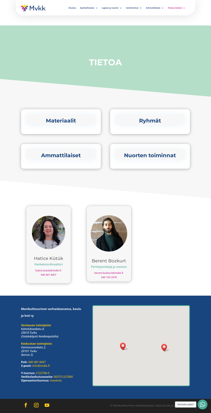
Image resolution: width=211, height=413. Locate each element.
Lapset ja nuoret (110, 8)
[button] (165, 347)
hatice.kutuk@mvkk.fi (48, 270)
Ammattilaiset (153, 8)
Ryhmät (150, 120)
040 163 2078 (109, 277)
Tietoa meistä (175, 8)
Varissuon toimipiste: (36, 325)
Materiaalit (61, 120)
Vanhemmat (132, 8)
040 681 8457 (48, 274)
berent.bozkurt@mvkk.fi (108, 273)
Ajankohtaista (87, 8)
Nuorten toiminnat (150, 155)
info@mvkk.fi (41, 366)
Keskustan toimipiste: (36, 344)
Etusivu (72, 8)
